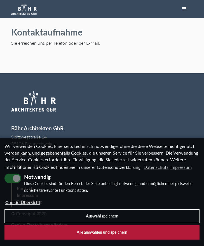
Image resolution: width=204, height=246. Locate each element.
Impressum (181, 167)
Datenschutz (156, 167)
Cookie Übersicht (22, 202)
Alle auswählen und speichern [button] (102, 232)
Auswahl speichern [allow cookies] (102, 216)
